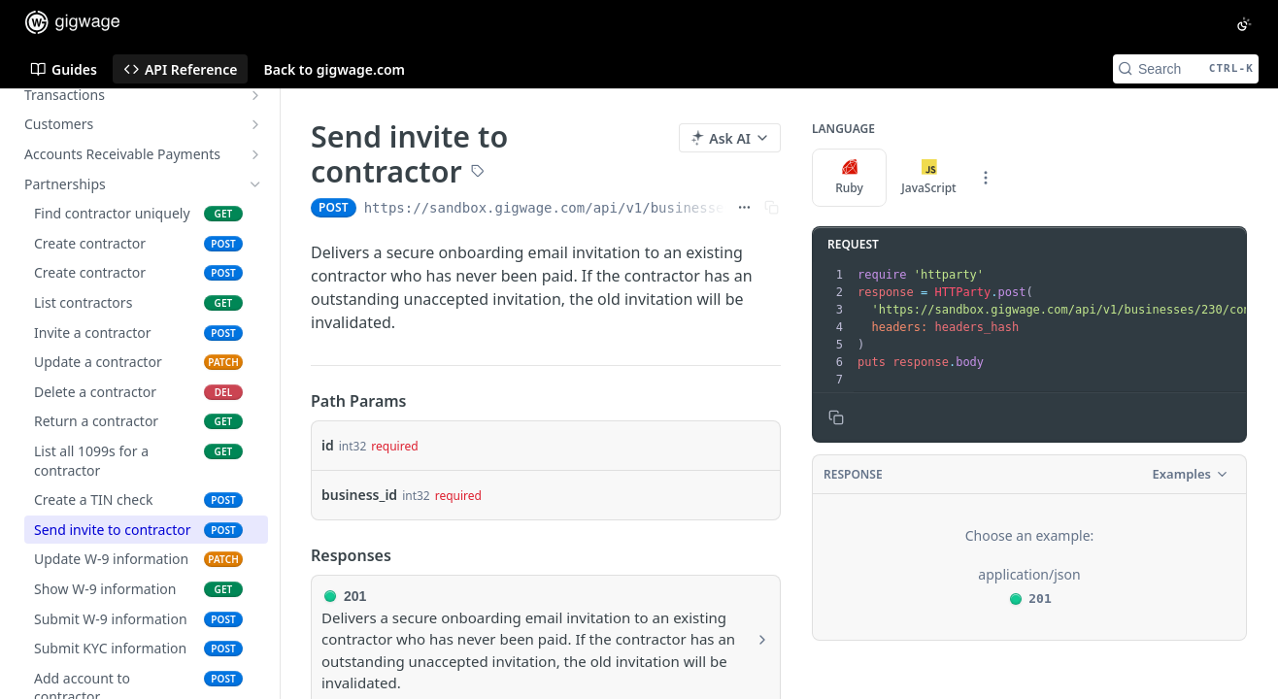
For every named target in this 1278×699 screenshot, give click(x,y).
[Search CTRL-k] (1186, 68)
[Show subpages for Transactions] (255, 95)
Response (853, 474)
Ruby (849, 177)
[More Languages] (985, 177)
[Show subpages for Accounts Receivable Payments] (255, 154)
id (327, 445)
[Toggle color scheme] (1244, 24)
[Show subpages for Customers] (255, 124)
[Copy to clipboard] (836, 417)
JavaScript (928, 177)
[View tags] (477, 173)
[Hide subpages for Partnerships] (255, 184)
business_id (359, 494)
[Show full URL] (744, 207)
